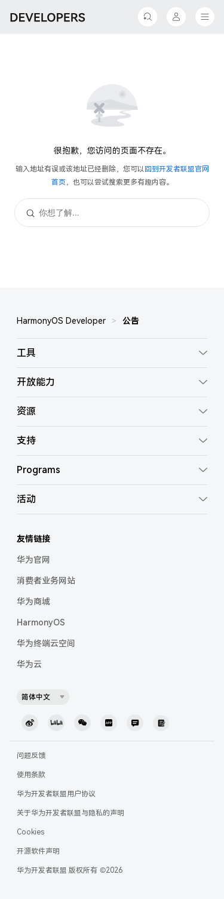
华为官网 (33, 559)
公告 (130, 321)
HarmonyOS (41, 622)
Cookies (30, 832)
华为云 (29, 664)
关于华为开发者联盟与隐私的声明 (70, 813)
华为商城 (33, 601)
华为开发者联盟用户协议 (56, 794)
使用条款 (31, 775)
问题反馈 (31, 755)
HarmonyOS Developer (61, 321)
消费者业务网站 (46, 580)
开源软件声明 (38, 851)
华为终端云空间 (46, 643)
